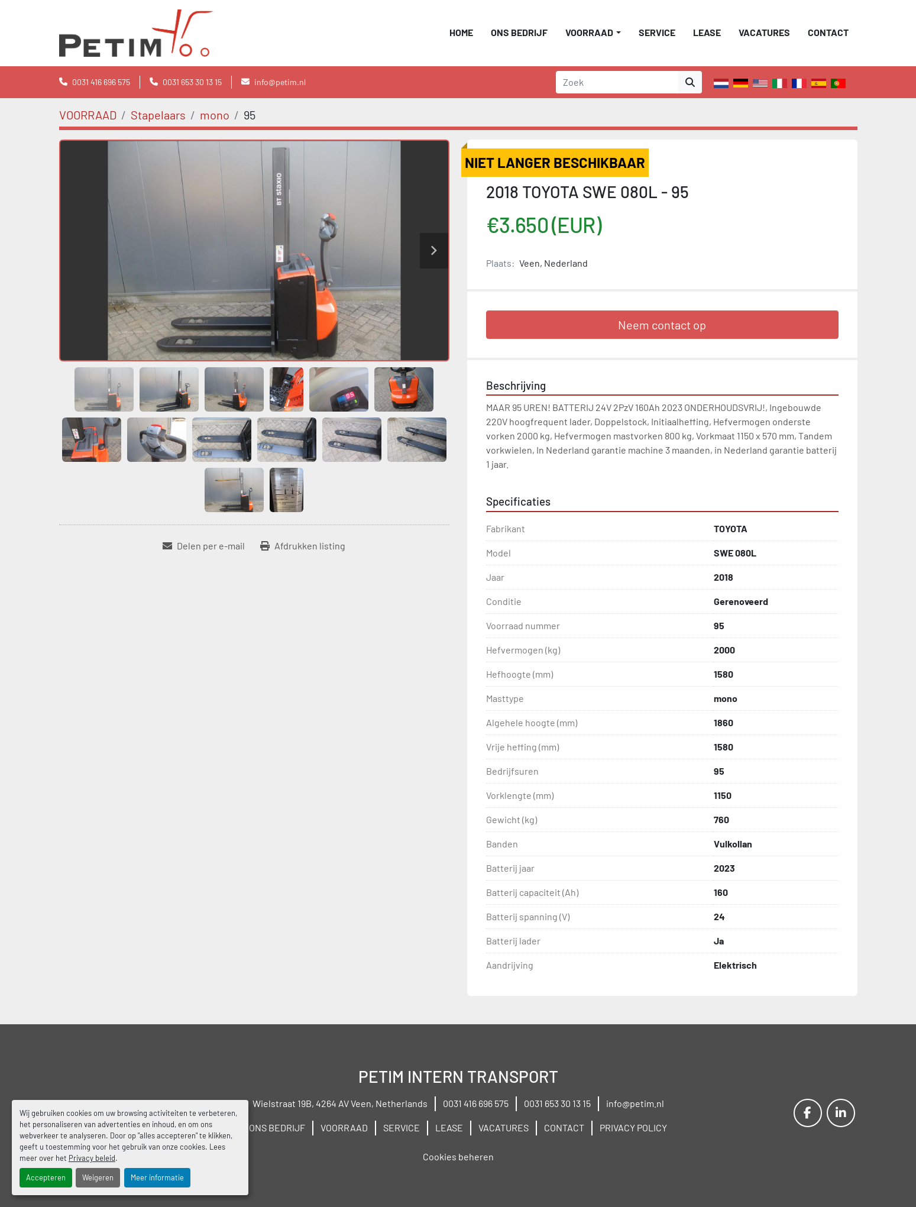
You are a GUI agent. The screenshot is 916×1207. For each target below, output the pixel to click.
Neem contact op (662, 325)
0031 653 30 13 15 (192, 82)
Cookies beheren (458, 1156)
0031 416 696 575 (101, 82)
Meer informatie (157, 1177)
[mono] (214, 115)
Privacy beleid (92, 1158)
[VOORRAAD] (87, 115)
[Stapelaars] (158, 115)
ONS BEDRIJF (519, 32)
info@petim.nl (280, 82)
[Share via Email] (204, 546)
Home (461, 32)
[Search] (617, 82)
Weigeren (98, 1177)
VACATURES (764, 32)
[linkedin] (841, 1113)
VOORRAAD (589, 32)
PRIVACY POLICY (633, 1127)
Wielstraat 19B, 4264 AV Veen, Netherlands (340, 1103)
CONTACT (828, 32)
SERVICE (657, 32)
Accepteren (46, 1177)
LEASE (707, 32)
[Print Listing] (303, 546)
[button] (592, 32)
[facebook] (808, 1113)
